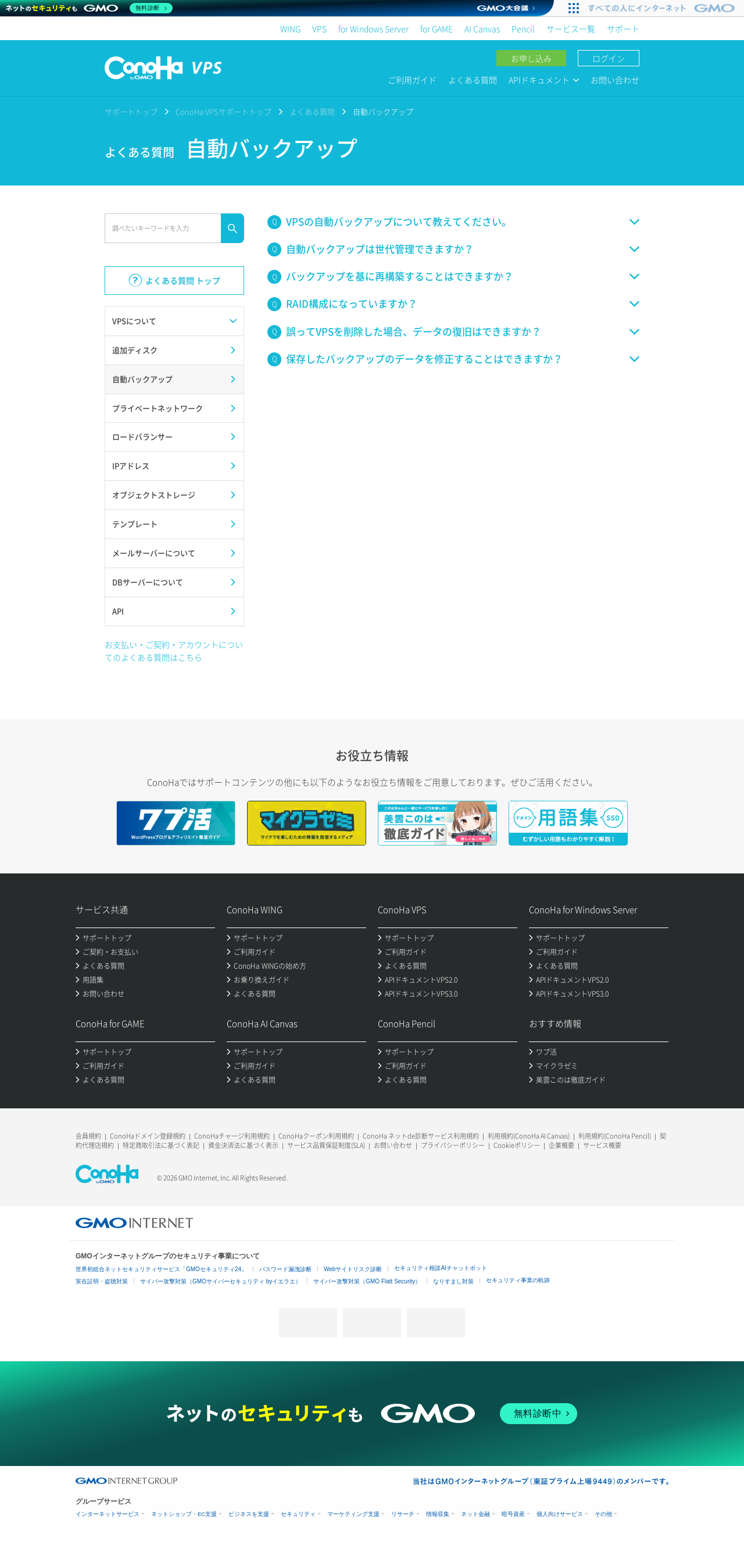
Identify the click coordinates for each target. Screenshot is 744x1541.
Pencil (523, 28)
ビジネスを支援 (248, 1514)
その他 (603, 1514)
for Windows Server (373, 28)
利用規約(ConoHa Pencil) (614, 1136)
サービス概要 (602, 1145)
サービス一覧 (570, 28)
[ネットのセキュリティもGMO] (89, 8)
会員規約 (88, 1136)
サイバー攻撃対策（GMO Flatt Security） (367, 1281)
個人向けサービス (559, 1514)
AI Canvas (482, 28)
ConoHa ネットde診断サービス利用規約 (421, 1136)
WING (290, 28)
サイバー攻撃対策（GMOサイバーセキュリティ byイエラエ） (220, 1281)
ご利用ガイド (412, 79)
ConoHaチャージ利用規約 (232, 1136)
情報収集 (437, 1514)
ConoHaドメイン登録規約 (147, 1136)
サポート (623, 28)
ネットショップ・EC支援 (184, 1514)
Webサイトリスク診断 (353, 1269)
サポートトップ (131, 111)
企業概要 (561, 1145)
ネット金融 (475, 1514)
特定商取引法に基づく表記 (161, 1145)
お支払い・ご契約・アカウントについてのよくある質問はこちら (174, 650)
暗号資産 (513, 1514)
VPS (319, 28)
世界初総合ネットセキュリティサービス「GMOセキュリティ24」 (161, 1269)
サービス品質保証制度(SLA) (326, 1145)
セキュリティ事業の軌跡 (518, 1280)
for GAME (436, 28)
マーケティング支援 (353, 1514)
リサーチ (402, 1514)
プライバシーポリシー (453, 1145)
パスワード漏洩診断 (285, 1269)
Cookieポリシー (516, 1145)
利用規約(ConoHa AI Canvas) (529, 1136)
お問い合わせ (615, 79)
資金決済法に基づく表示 (243, 1145)
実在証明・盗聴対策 (102, 1281)
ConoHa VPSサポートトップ (223, 111)
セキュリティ (298, 1514)
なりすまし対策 (453, 1281)
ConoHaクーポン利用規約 (316, 1136)
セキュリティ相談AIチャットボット (440, 1268)
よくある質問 (472, 79)
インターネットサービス (108, 1514)
